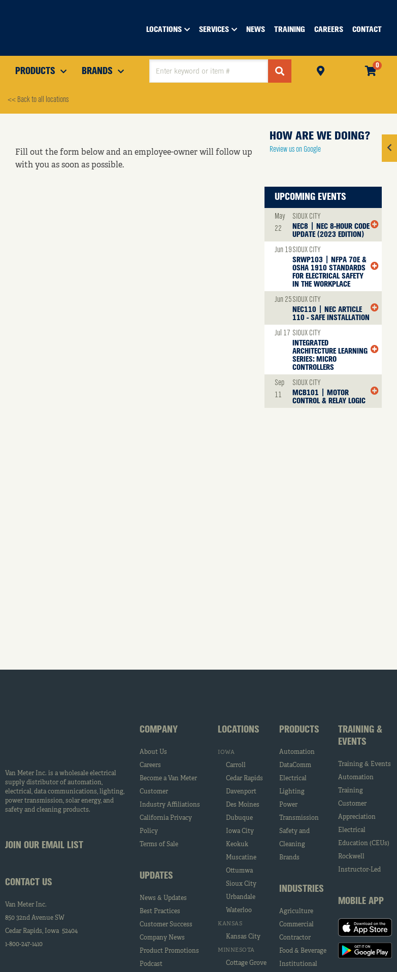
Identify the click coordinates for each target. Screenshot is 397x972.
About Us (153, 752)
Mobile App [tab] (361, 901)
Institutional (298, 964)
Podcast (151, 964)
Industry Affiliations (170, 805)
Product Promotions (169, 951)
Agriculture (296, 912)
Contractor (295, 938)
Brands (289, 858)
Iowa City (240, 831)
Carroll (236, 765)
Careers (150, 765)
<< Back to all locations (38, 100)
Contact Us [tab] (28, 883)
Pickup (320, 69)
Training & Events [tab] (360, 736)
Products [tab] (299, 730)
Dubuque (239, 818)
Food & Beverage (302, 951)
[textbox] (208, 71)
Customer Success (166, 925)
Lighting (292, 792)
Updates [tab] (156, 876)
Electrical (293, 779)
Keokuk (237, 845)
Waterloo (239, 911)
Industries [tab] (301, 889)
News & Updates (163, 898)
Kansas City (243, 937)
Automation (297, 752)
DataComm (295, 765)
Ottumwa (239, 871)
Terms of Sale (159, 845)
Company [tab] (159, 730)
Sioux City (241, 884)
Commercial (296, 925)
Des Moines (242, 805)
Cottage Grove (246, 963)
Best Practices (160, 912)
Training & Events (364, 764)
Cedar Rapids (244, 779)
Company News (162, 938)
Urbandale (240, 897)
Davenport (241, 792)
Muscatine (241, 858)
